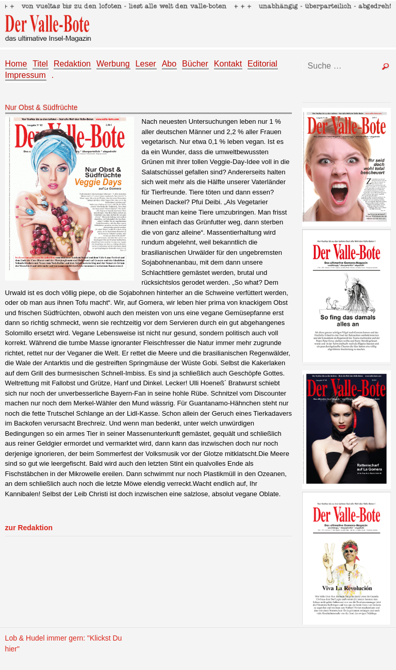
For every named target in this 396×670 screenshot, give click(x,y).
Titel (40, 63)
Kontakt (228, 63)
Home (16, 63)
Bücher (195, 63)
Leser (146, 63)
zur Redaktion (29, 528)
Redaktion (72, 63)
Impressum (25, 75)
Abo (169, 63)
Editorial (262, 63)
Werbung (113, 63)
